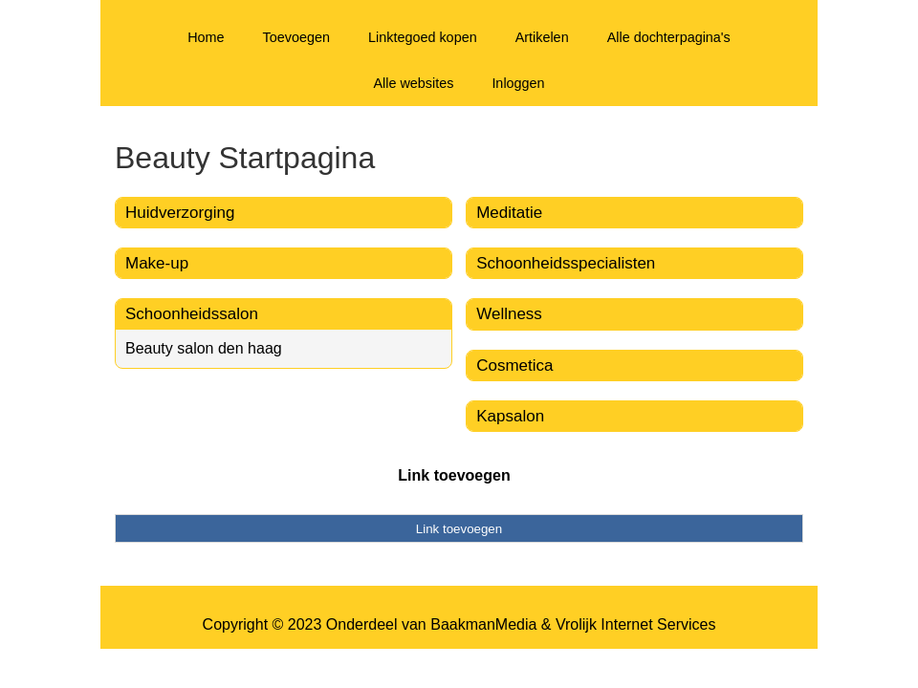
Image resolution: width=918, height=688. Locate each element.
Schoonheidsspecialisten (565, 263)
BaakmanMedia (483, 624)
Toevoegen (296, 37)
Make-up (156, 263)
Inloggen (518, 83)
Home (205, 37)
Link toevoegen (454, 475)
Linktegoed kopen (422, 37)
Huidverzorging (179, 213)
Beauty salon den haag (203, 348)
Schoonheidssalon (191, 314)
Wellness (509, 314)
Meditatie (509, 213)
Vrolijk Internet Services (635, 624)
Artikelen (542, 37)
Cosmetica (514, 365)
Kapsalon (510, 416)
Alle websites (413, 83)
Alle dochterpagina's (669, 37)
